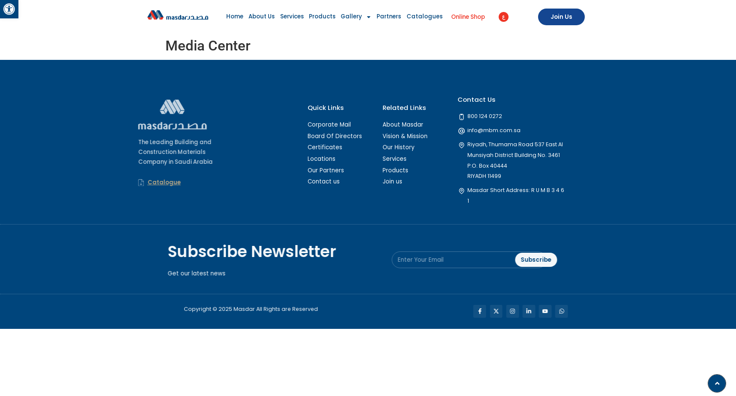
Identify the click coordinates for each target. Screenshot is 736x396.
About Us (261, 16)
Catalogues (425, 16)
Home (234, 16)
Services (292, 16)
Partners (389, 16)
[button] (9, 9)
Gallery (356, 17)
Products (322, 16)
